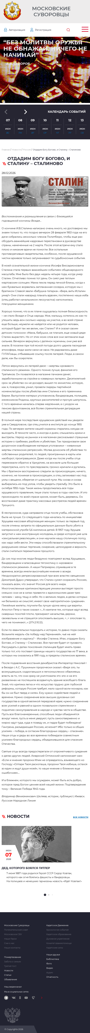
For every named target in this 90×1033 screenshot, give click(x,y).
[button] (45, 95)
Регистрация (43, 29)
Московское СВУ (13, 934)
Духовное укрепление (57, 939)
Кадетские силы (54, 948)
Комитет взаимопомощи (59, 943)
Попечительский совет (16, 930)
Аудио (49, 973)
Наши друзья (53, 955)
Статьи (7, 975)
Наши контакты (12, 948)
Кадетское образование (58, 934)
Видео (49, 968)
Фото (49, 964)
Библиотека (52, 959)
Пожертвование (12, 957)
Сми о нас (9, 943)
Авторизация (17, 29)
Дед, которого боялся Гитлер (26, 868)
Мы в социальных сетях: (16, 991)
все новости (80, 817)
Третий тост (10, 966)
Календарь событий (67, 112)
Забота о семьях (12, 962)
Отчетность (52, 977)
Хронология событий (57, 930)
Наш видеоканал (13, 987)
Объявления (10, 980)
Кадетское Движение (57, 925)
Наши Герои (10, 939)
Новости (8, 971)
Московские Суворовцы (51, 12)
